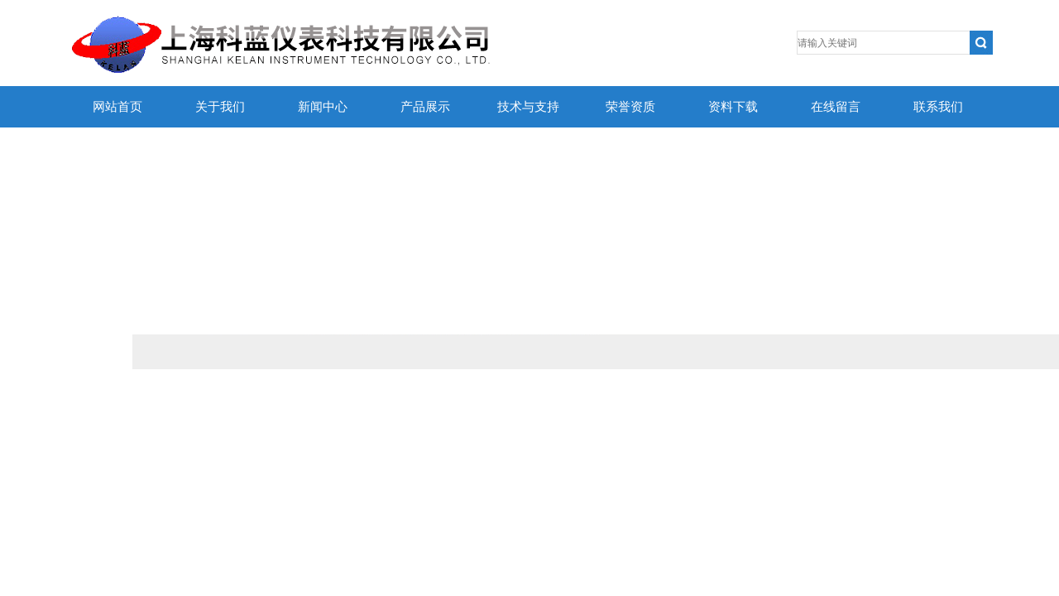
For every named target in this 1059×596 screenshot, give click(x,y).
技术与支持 (528, 106)
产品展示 (425, 106)
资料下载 (733, 106)
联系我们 (938, 106)
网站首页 (117, 106)
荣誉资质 (630, 106)
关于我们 (220, 106)
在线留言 (835, 106)
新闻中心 (322, 106)
